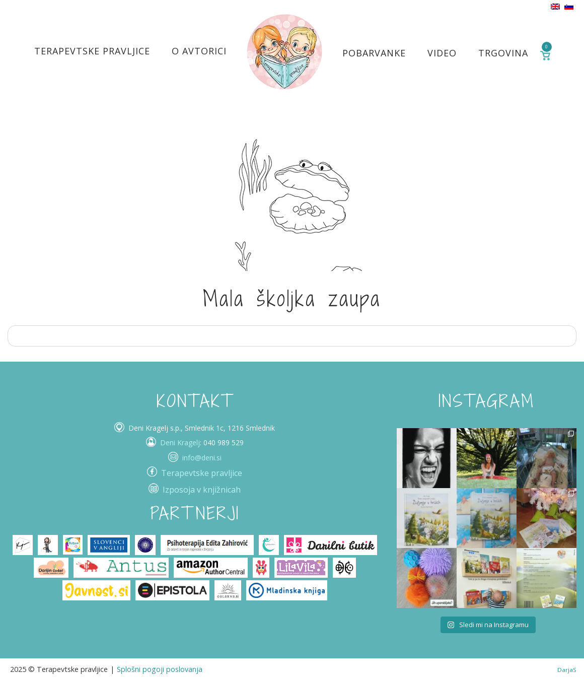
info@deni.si (202, 457)
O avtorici (199, 51)
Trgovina (503, 53)
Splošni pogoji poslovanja (159, 669)
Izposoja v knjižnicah (202, 489)
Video (442, 53)
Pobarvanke (374, 53)
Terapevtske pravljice (92, 51)
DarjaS (566, 669)
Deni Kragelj (180, 442)
